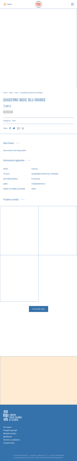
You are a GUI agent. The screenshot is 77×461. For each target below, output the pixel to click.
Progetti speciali (10, 430)
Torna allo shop (38, 309)
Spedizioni (7, 437)
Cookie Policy (9, 443)
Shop (11, 93)
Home (5, 93)
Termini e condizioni (11, 440)
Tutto (16, 93)
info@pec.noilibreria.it (37, 455)
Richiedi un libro (9, 433)
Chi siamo (7, 427)
